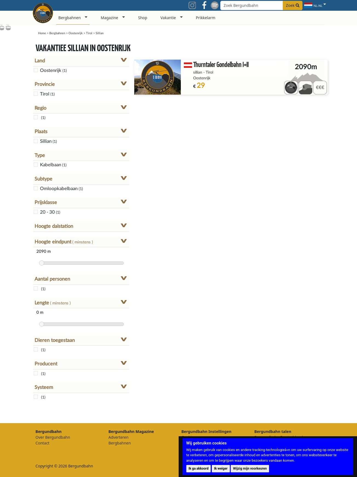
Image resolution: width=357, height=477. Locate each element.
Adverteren (118, 437)
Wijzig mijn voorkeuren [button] (250, 468)
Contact (43, 443)
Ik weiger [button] (220, 468)
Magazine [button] (109, 17)
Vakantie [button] (168, 17)
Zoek (292, 5)
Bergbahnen (57, 33)
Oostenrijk (75, 33)
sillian (197, 72)
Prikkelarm (205, 17)
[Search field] (261, 5)
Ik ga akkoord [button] (199, 468)
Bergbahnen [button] (69, 17)
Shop (142, 17)
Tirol (89, 33)
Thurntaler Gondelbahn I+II (221, 64)
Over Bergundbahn (53, 437)
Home (42, 33)
